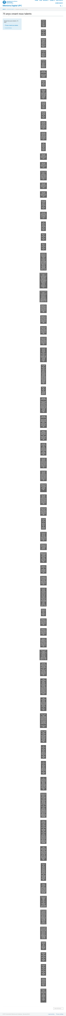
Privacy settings (59, 1014)
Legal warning (51, 1014)
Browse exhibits (10, 9)
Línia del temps (8, 28)
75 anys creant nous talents (11, 25)
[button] (61, 6)
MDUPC (4, 9)
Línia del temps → (58, 1008)
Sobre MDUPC (59, 3)
